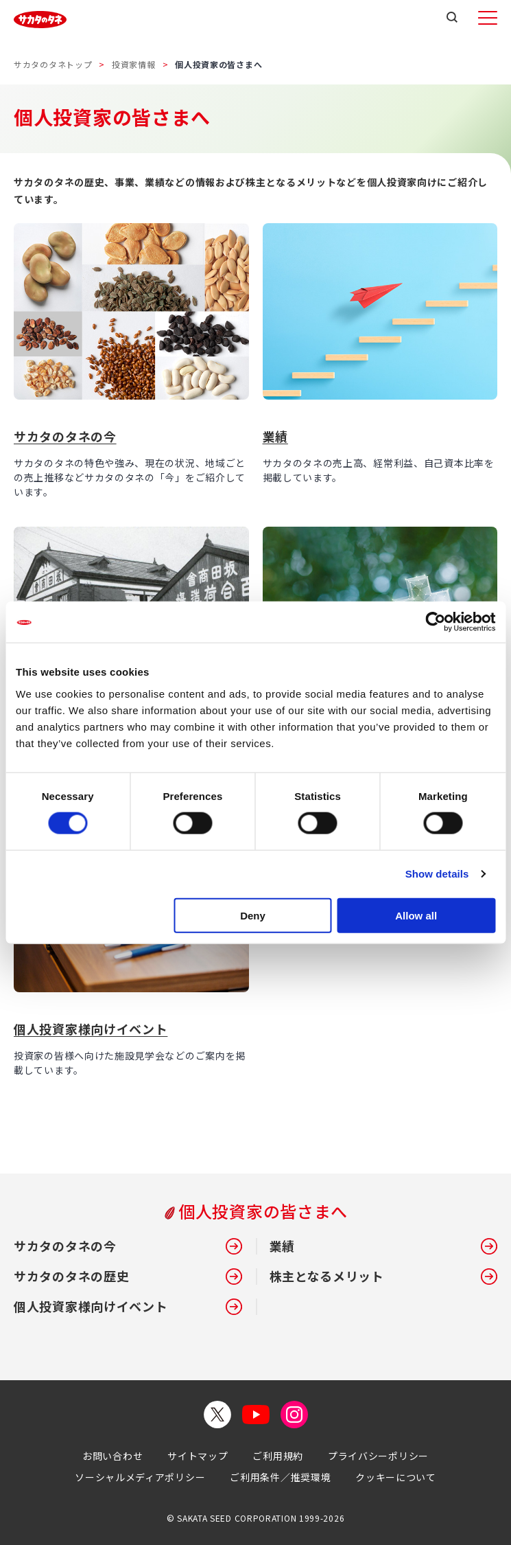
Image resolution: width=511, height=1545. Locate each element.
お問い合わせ (112, 1456)
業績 (275, 436)
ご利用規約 (277, 1456)
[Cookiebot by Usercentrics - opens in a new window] (435, 622)
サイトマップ (197, 1456)
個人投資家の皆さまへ (263, 1211)
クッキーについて (395, 1477)
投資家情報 (134, 64)
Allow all (416, 915)
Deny (252, 915)
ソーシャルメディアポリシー (140, 1477)
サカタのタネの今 (65, 436)
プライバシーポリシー (378, 1456)
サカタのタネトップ (53, 64)
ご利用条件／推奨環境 (280, 1477)
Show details (437, 874)
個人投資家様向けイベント (90, 1029)
